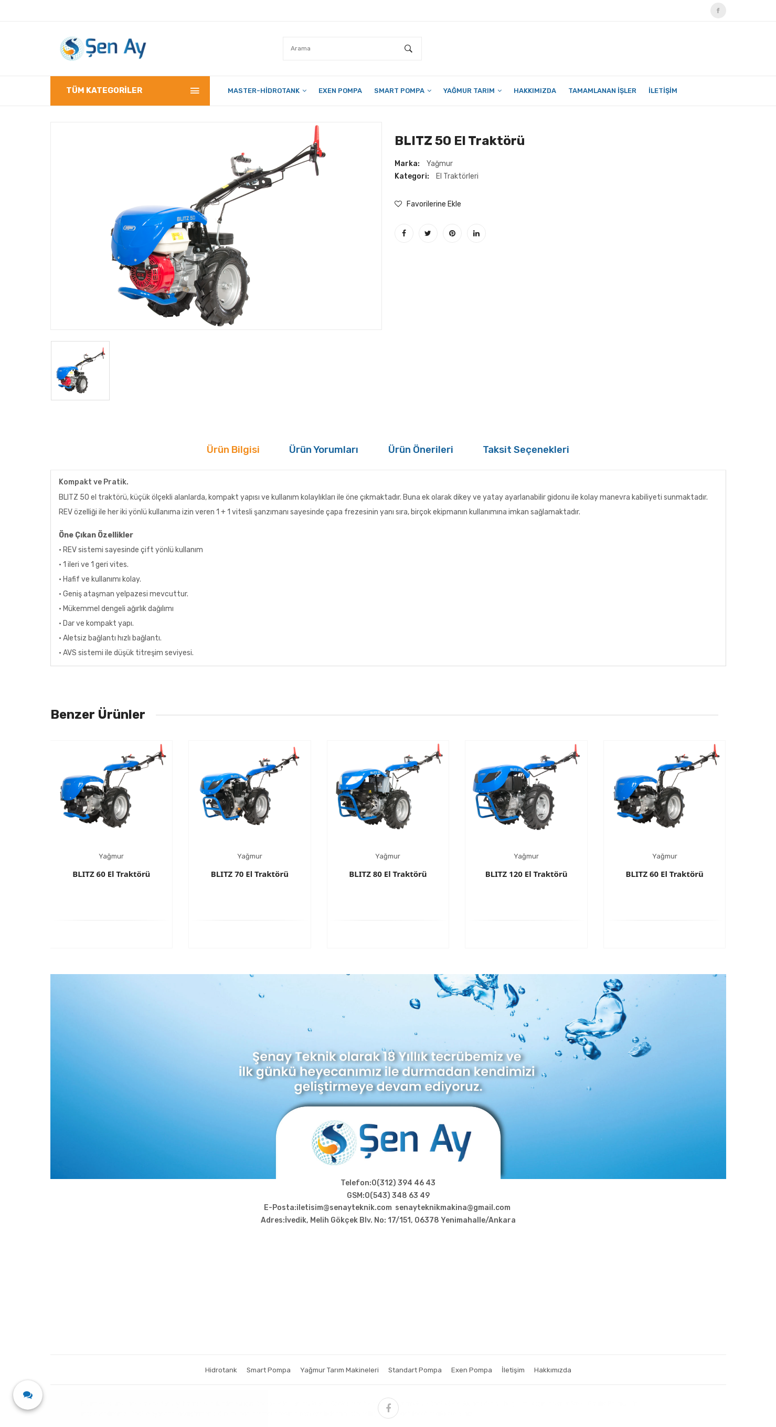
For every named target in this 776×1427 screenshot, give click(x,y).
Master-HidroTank (267, 91)
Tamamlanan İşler (602, 91)
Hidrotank (213, 1370)
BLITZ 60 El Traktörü (111, 873)
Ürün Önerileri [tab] (430, 449)
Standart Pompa (416, 1370)
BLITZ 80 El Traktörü (388, 873)
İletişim (663, 91)
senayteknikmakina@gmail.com (453, 1207)
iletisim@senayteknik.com (344, 1207)
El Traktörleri (457, 176)
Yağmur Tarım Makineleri (337, 1370)
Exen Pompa (340, 91)
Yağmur (440, 163)
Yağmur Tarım (472, 91)
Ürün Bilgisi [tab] (190, 449)
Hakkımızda (535, 91)
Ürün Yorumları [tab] (306, 449)
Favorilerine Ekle (428, 204)
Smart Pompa (402, 91)
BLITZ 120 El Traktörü (526, 873)
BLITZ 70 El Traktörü (250, 873)
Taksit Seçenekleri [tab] (565, 449)
